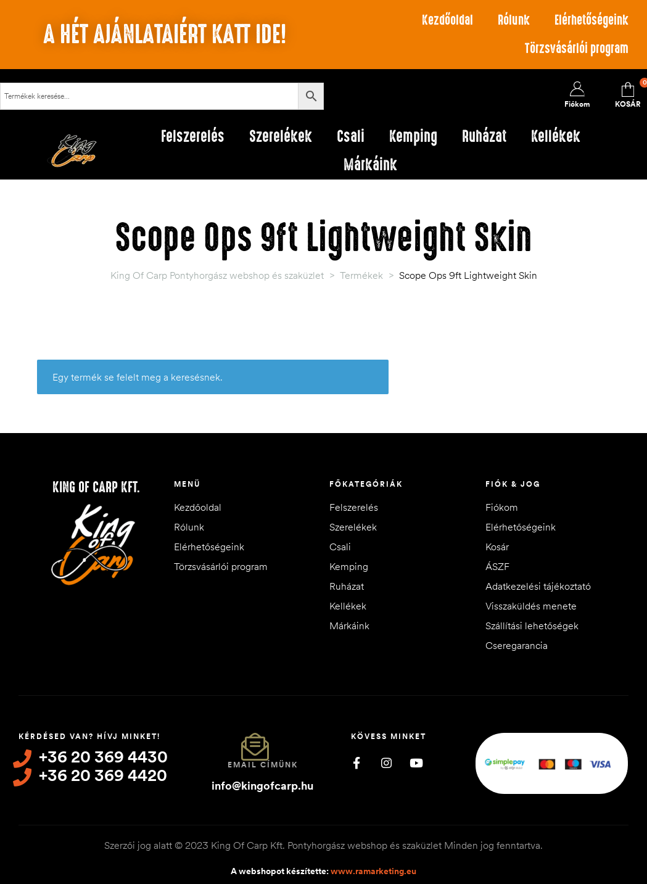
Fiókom (501, 507)
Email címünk (263, 764)
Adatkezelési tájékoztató (538, 586)
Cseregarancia (516, 645)
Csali (340, 546)
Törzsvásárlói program (576, 48)
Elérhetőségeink (591, 20)
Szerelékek (353, 527)
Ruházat (346, 586)
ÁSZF (497, 566)
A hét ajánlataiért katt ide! (164, 34)
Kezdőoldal (447, 20)
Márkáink (349, 625)
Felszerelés (353, 507)
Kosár (497, 546)
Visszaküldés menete (531, 606)
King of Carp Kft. (96, 487)
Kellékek (347, 606)
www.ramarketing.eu (373, 871)
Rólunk (514, 20)
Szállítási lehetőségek (532, 625)
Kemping (348, 566)
